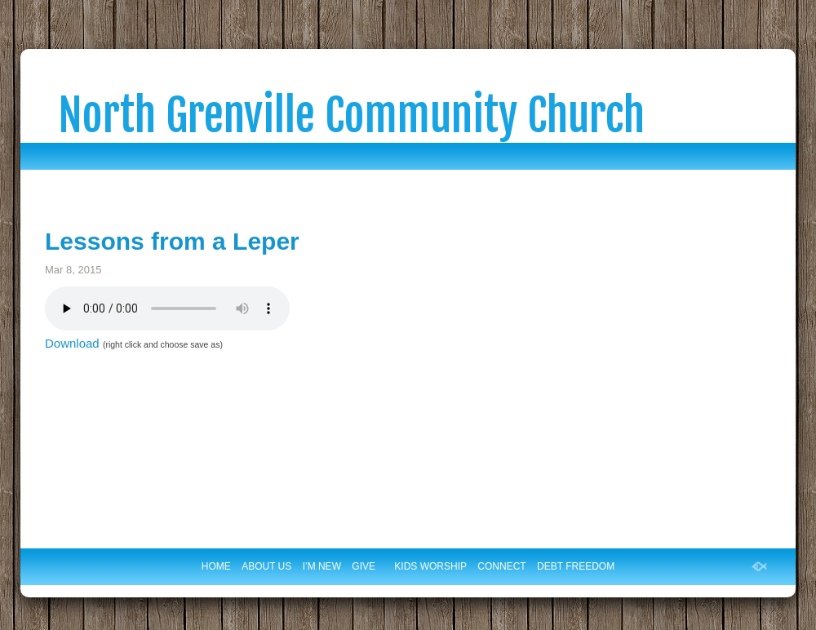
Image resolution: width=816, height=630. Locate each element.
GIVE (363, 566)
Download (72, 343)
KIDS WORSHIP (430, 566)
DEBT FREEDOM (575, 566)
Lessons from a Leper (172, 241)
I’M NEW (322, 566)
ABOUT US (266, 566)
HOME (216, 566)
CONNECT (501, 566)
